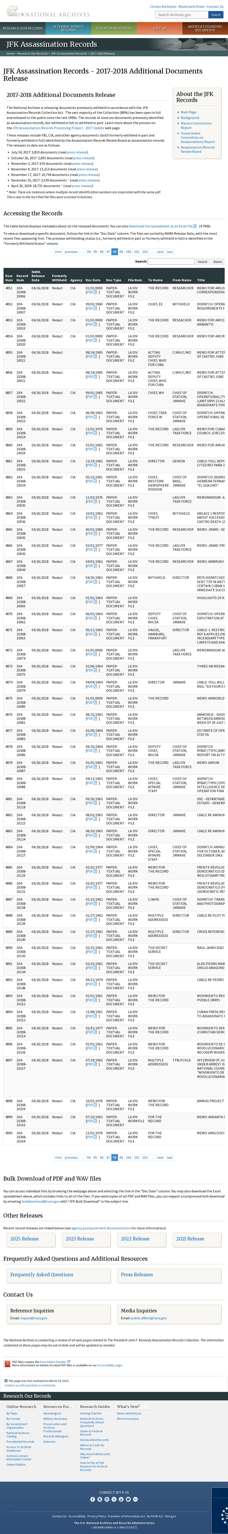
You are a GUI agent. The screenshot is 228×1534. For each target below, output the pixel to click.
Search (216, 15)
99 (121, 251)
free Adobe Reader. (55, 1362)
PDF (90, 292)
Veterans (49, 1442)
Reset (218, 262)
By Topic (12, 1413)
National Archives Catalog (18, 1434)
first (58, 251)
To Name (155, 280)
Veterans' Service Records (68, 28)
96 (102, 251)
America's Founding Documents (205, 28)
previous (71, 251)
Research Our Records (23, 28)
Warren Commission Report (196, 125)
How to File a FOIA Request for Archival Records (93, 1466)
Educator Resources (114, 28)
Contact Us (215, 6)
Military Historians (55, 1419)
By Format (13, 1419)
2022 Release (135, 1239)
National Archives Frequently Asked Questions (92, 1422)
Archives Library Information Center (19, 1457)
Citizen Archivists (163, 6)
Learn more (188, 1526)
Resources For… (57, 1406)
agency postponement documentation (101, 1228)
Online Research (21, 1406)
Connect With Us (114, 1492)
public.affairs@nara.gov (149, 1318)
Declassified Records (94, 1440)
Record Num (22, 277)
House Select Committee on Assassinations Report (198, 137)
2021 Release (190, 1239)
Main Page (188, 112)
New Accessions (128, 1419)
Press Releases (137, 1274)
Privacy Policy (97, 1516)
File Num (135, 280)
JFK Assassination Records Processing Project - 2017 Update (58, 128)
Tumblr (114, 1499)
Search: (141, 261)
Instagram (107, 1499)
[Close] (223, 1492)
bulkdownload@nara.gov (41, 1201)
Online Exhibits (16, 1465)
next (160, 251)
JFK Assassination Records (69, 53)
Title (201, 280)
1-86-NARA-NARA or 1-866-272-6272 (114, 1527)
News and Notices (129, 1413)
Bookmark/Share (192, 6)
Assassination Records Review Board (198, 149)
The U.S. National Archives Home (48, 11)
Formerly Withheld (59, 277)
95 (95, 251)
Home (10, 53)
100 (128, 251)
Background (190, 117)
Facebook (92, 1499)
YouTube (121, 1499)
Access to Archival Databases (18, 1448)
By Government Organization (16, 1426)
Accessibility (77, 1516)
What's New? (128, 1406)
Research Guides (95, 1406)
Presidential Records (20, 1442)
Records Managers (56, 1436)
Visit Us (159, 28)
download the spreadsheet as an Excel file (161, 226)
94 (89, 251)
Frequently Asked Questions (41, 1274)
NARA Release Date (38, 275)
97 (108, 251)
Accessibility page (110, 1365)
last (170, 251)
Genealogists (52, 1413)
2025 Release (24, 1239)
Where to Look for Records (92, 1447)
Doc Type (113, 280)
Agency (76, 280)
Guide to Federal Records (91, 1433)
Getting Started (90, 1413)
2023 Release (80, 1239)
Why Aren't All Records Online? (95, 1456)
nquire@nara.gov (34, 1318)
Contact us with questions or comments (30, 1385)
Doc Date (93, 280)
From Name (182, 280)
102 (145, 251)
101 (136, 251)
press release (77, 152)
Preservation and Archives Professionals (54, 1427)
